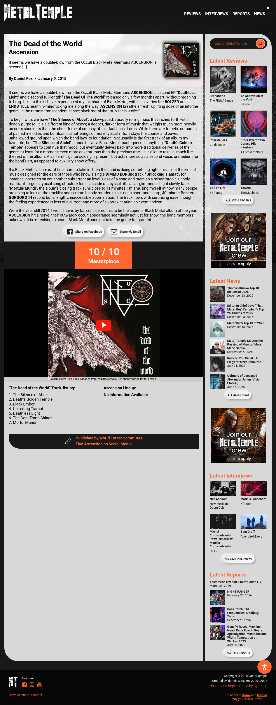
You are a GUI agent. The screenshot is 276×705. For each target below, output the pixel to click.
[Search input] (234, 44)
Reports (241, 14)
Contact (36, 695)
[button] (103, 325)
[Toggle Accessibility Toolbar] (264, 666)
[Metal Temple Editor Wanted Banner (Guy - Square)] (238, 461)
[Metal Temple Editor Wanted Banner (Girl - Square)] (238, 266)
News (259, 14)
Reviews (192, 14)
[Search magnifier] (260, 43)
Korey (246, 695)
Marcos (262, 695)
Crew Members (19, 695)
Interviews (216, 14)
